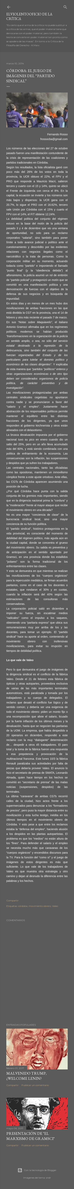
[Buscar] (65, 6)
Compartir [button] (12, 900)
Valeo (55, 906)
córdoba (22, 906)
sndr (48, 1177)
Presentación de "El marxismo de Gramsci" (30, 1136)
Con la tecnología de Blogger (37, 1170)
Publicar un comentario (35, 1085)
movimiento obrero (40, 906)
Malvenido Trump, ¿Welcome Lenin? (26, 1076)
